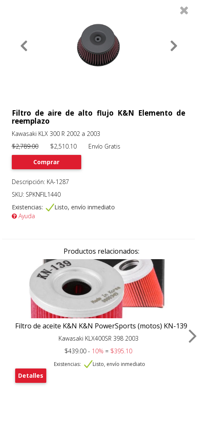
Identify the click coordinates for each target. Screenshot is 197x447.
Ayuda (23, 216)
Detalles (30, 375)
